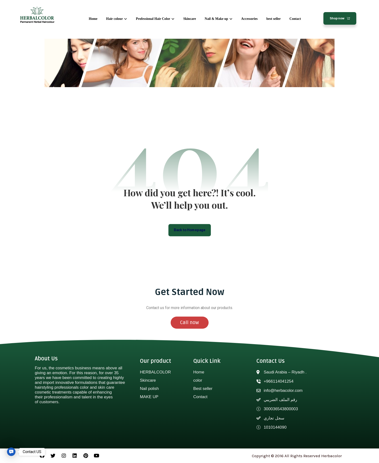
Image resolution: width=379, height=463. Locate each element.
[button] (11, 452)
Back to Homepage (189, 230)
